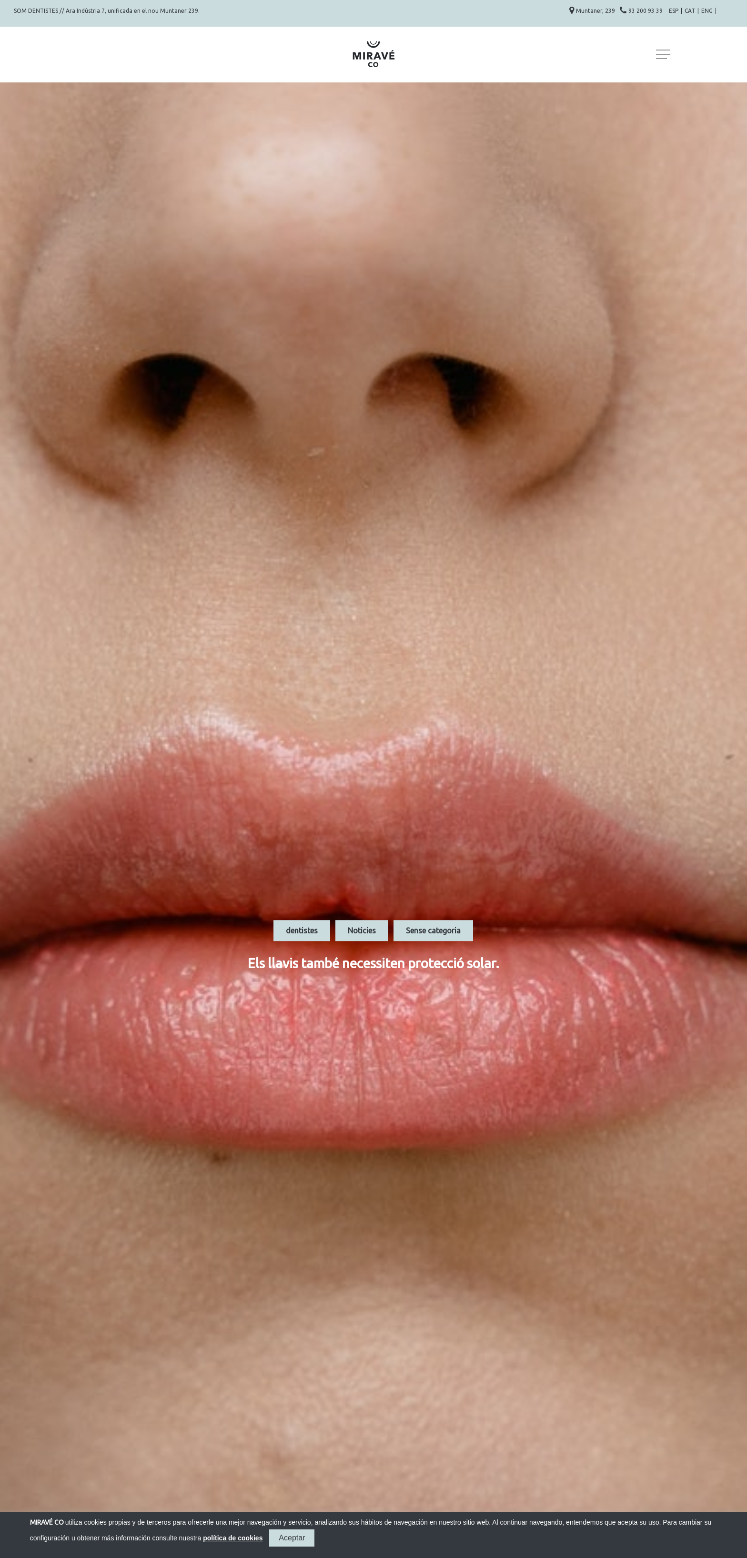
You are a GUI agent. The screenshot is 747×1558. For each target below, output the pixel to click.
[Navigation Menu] (664, 55)
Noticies (362, 930)
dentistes (302, 930)
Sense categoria (433, 930)
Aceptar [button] (292, 1538)
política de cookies (232, 1538)
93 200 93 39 (646, 11)
